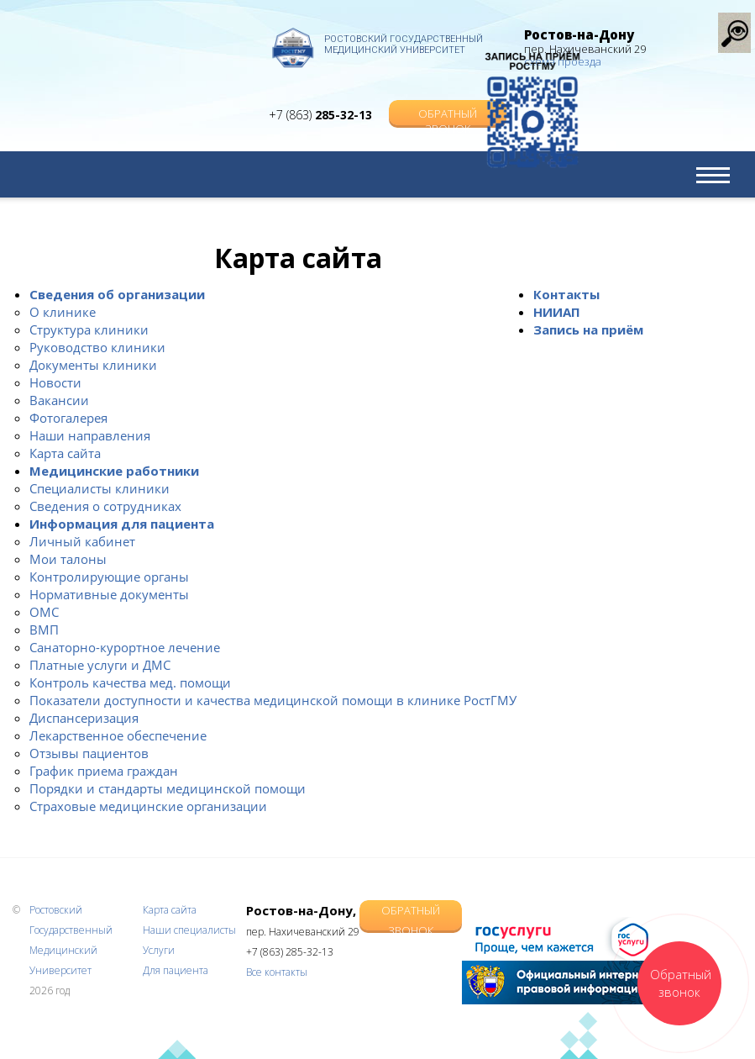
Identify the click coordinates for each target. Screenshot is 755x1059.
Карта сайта (65, 453)
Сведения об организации (117, 294)
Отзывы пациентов (89, 753)
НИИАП (556, 311)
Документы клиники (93, 364)
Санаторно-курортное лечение (124, 647)
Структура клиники (89, 329)
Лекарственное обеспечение (118, 735)
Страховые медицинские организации (148, 806)
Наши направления (89, 435)
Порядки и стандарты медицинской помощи (167, 788)
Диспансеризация (84, 717)
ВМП (44, 629)
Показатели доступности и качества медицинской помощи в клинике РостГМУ (272, 700)
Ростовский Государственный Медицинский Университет (403, 44)
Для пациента (175, 970)
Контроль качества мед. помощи (130, 682)
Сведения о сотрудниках (105, 506)
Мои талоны (68, 559)
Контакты (566, 294)
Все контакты (276, 972)
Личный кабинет (82, 541)
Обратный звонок (447, 98)
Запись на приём (588, 329)
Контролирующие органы (109, 576)
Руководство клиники (97, 347)
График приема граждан (103, 770)
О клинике (62, 311)
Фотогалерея (68, 417)
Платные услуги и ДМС (99, 664)
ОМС (44, 611)
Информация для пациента (121, 523)
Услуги (159, 950)
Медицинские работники (114, 470)
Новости (55, 382)
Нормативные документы (109, 594)
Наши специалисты (189, 930)
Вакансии (59, 400)
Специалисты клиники (99, 488)
